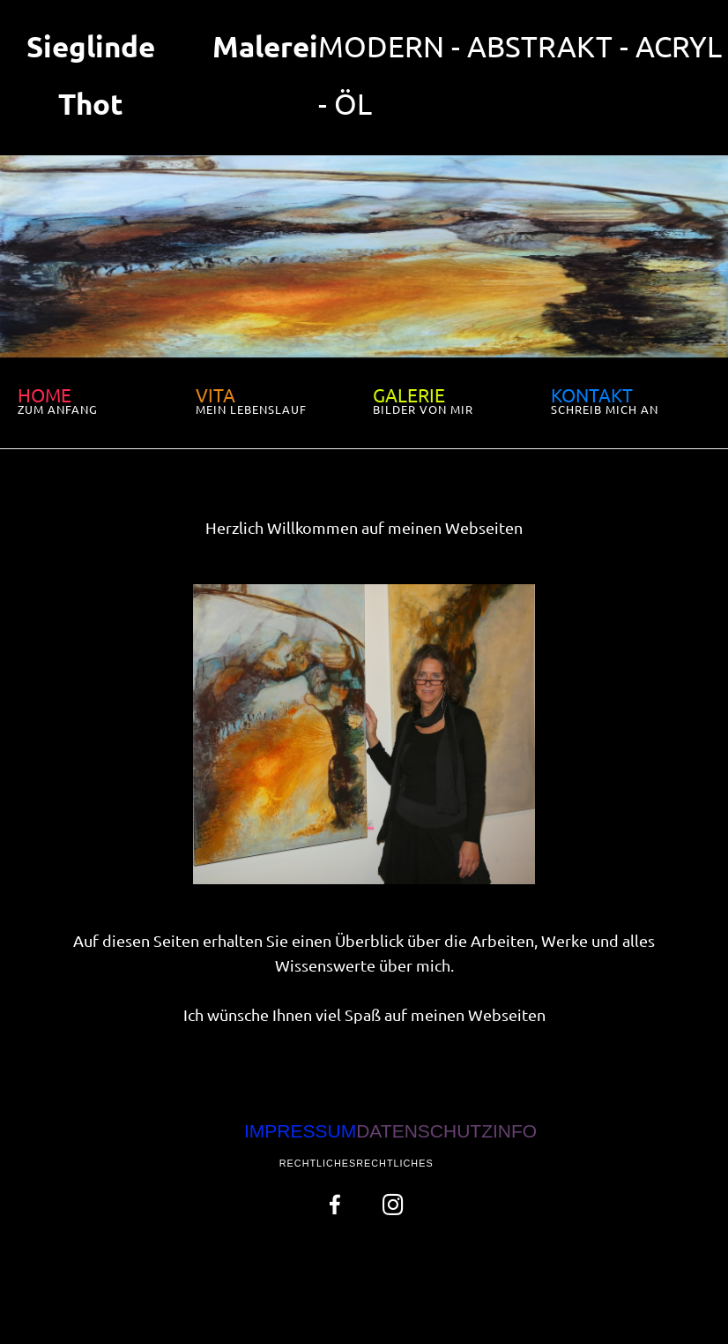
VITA (215, 394)
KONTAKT (592, 394)
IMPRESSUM (300, 1131)
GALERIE (409, 394)
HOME (44, 394)
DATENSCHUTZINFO (446, 1131)
